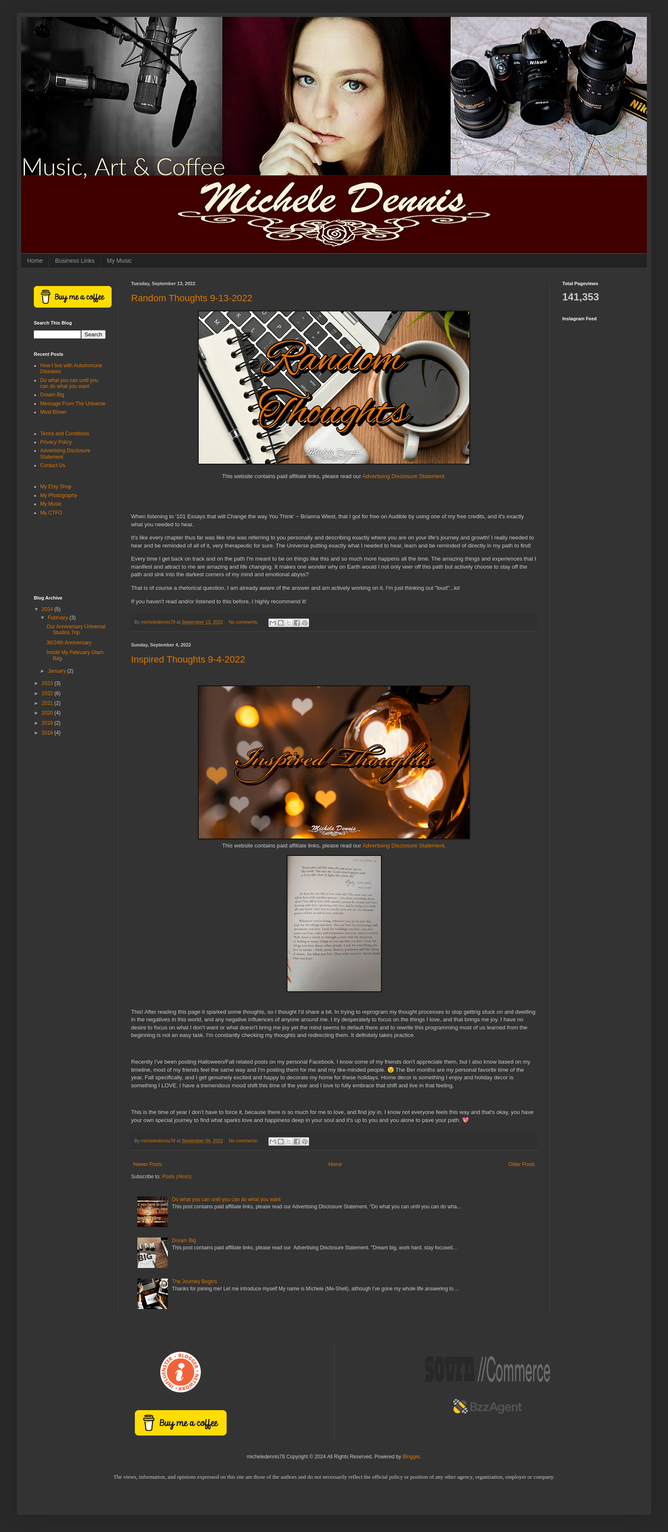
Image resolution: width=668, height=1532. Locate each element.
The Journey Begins (194, 1281)
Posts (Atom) (176, 1177)
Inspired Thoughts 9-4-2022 (188, 659)
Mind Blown (53, 412)
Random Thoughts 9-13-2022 (191, 298)
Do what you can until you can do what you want (226, 1199)
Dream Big (184, 1240)
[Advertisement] (70, 556)
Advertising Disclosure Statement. (404, 476)
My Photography (58, 495)
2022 (48, 693)
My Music (119, 260)
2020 (48, 713)
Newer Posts (147, 1164)
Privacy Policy (56, 442)
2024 (48, 609)
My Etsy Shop (55, 487)
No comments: (244, 621)
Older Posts (521, 1164)
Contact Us (52, 465)
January (57, 671)
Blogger (411, 1457)
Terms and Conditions (64, 434)
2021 (48, 703)
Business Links (74, 260)
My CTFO (51, 513)
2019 (48, 723)
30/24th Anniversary (69, 643)
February (58, 618)
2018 (48, 733)
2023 (48, 683)
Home (35, 260)
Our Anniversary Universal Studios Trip (76, 629)
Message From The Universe (73, 404)
